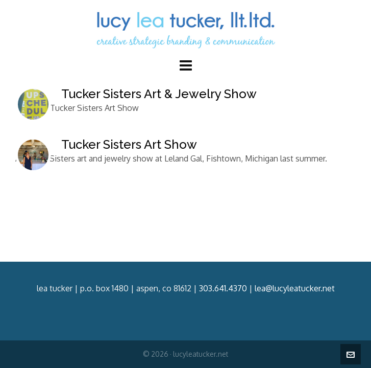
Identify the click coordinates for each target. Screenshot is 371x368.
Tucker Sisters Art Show (129, 144)
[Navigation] (185, 65)
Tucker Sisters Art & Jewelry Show (159, 93)
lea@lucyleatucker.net (295, 288)
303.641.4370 (223, 288)
